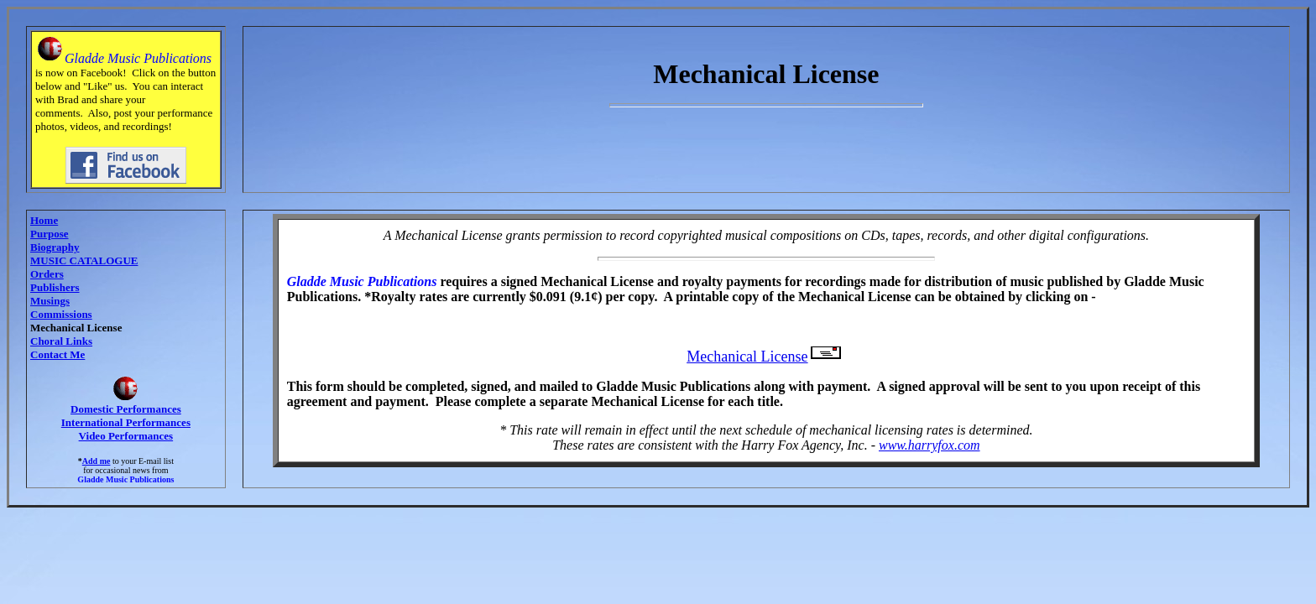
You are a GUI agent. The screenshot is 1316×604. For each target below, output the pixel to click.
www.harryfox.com (929, 445)
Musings (50, 300)
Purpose (49, 233)
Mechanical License (766, 356)
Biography (55, 247)
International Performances (126, 422)
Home (44, 220)
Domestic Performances (125, 409)
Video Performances (126, 436)
